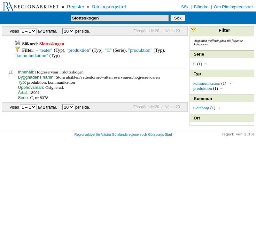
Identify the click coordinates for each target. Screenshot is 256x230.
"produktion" (78, 50)
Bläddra (201, 6)
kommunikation (206, 83)
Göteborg (201, 107)
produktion (202, 88)
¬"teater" (44, 50)
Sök (185, 6)
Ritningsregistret (109, 6)
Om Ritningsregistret (233, 6)
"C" (108, 50)
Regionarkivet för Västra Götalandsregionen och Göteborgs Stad (123, 135)
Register (75, 6)
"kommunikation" (31, 55)
